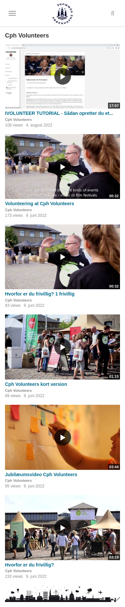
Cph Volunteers (18, 120)
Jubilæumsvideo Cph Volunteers (41, 474)
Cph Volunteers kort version (36, 384)
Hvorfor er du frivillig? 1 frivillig (39, 294)
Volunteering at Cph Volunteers (39, 203)
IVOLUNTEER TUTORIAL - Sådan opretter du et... (59, 113)
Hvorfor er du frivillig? (29, 564)
